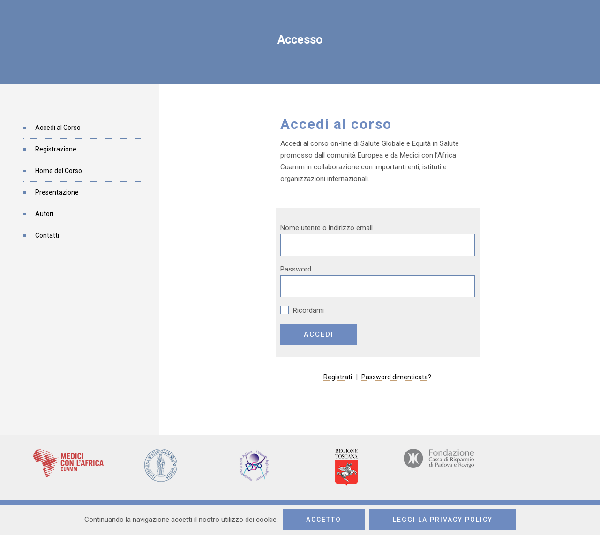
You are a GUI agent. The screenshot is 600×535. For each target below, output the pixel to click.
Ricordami (302, 310)
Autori (44, 214)
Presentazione (57, 192)
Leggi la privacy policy (443, 519)
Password (295, 269)
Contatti (47, 235)
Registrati (337, 377)
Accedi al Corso (58, 127)
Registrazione (55, 149)
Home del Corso (58, 170)
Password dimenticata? (396, 377)
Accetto (323, 519)
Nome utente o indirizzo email (326, 228)
